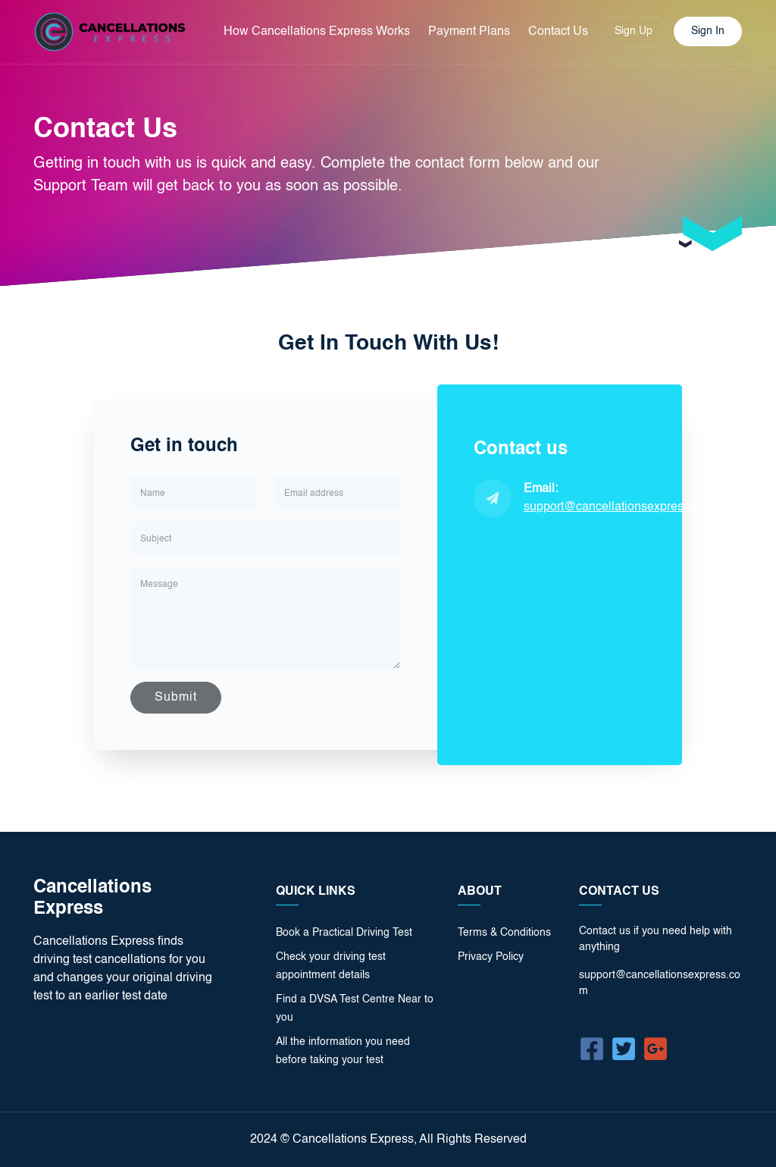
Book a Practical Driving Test (344, 932)
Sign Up (633, 31)
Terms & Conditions (504, 932)
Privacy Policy (491, 957)
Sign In (707, 31)
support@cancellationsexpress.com (619, 507)
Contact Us (558, 32)
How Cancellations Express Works (317, 32)
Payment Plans (469, 32)
